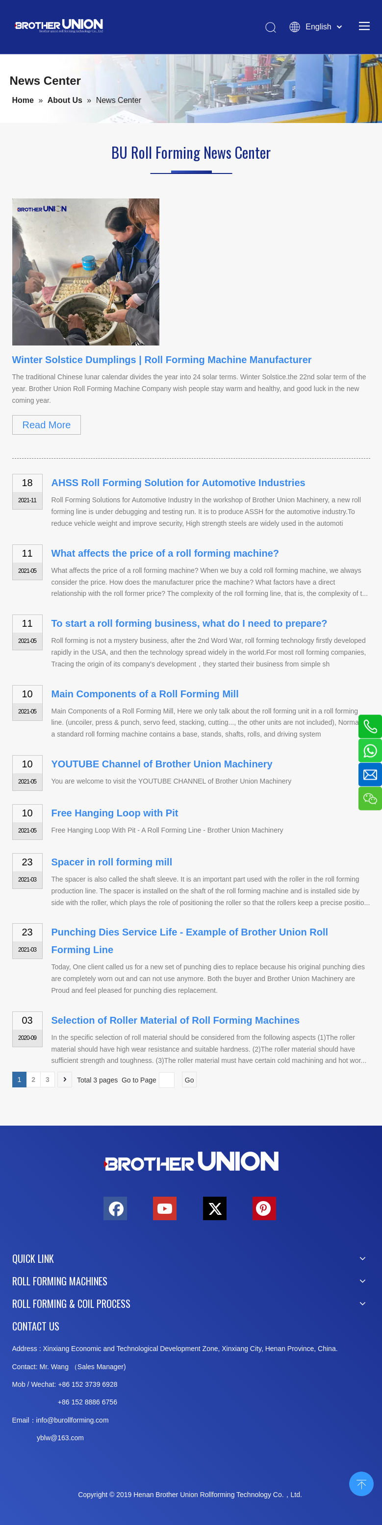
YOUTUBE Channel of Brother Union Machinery (162, 764)
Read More (47, 424)
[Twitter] (215, 1208)
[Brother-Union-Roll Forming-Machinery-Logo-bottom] (191, 1162)
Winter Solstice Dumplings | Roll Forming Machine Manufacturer (162, 359)
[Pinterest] (264, 1208)
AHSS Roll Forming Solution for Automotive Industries (178, 482)
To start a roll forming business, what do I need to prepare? (189, 623)
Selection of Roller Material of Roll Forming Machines (175, 1020)
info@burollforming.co (69, 1420)
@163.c (62, 1438)
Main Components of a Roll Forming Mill (145, 694)
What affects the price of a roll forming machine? (165, 553)
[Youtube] (165, 1208)
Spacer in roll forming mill (112, 862)
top (361, 1483)
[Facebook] (115, 1208)
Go (189, 1080)
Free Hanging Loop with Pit (114, 813)
